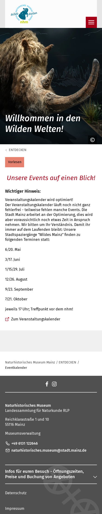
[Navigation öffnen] (91, 22)
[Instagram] (54, 384)
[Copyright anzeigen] (91, 139)
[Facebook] (46, 384)
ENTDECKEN (17, 150)
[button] (14, 162)
